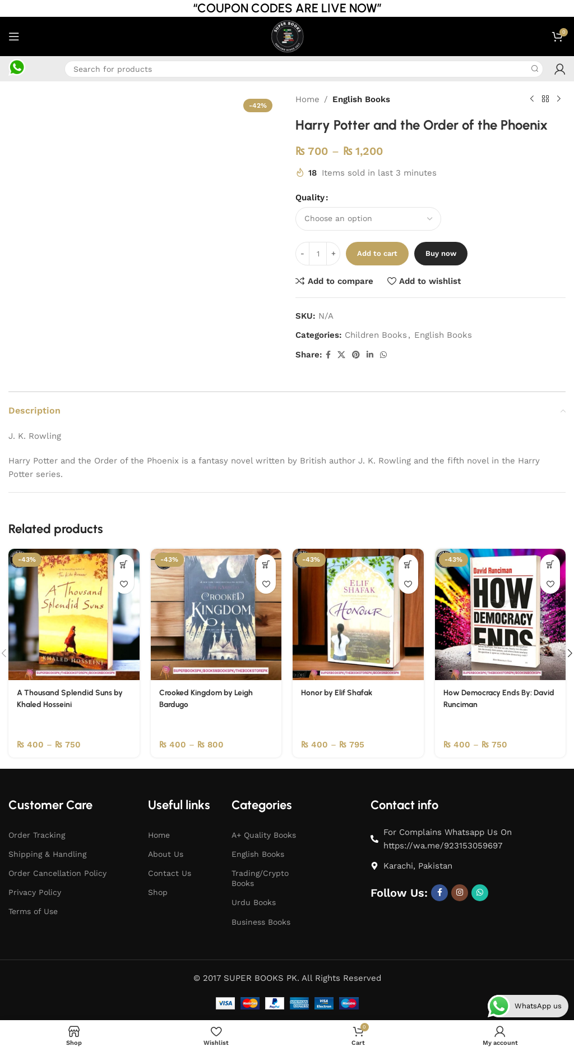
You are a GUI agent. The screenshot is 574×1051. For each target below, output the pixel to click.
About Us (165, 853)
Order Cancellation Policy (57, 872)
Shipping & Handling (47, 853)
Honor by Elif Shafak (339, 692)
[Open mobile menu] (14, 36)
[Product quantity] (317, 253)
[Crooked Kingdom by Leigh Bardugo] (216, 614)
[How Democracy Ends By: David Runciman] (500, 614)
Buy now (440, 253)
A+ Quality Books (264, 833)
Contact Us (169, 872)
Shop (158, 891)
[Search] (303, 69)
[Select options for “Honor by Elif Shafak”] (408, 563)
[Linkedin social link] (370, 354)
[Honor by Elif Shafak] (358, 614)
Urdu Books (254, 901)
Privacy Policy (34, 891)
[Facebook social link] (328, 354)
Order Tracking (36, 833)
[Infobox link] (16, 69)
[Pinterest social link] (356, 354)
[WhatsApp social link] (383, 354)
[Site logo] (286, 36)
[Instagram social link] (459, 891)
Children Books (376, 335)
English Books (361, 99)
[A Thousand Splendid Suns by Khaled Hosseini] (74, 614)
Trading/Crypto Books (260, 877)
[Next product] (559, 99)
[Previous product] (532, 99)
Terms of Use (33, 910)
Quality (310, 197)
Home (307, 99)
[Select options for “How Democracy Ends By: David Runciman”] (550, 563)
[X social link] (341, 354)
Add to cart (377, 253)
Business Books (261, 920)
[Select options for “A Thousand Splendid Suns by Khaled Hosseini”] (124, 563)
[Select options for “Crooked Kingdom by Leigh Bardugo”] (266, 563)
